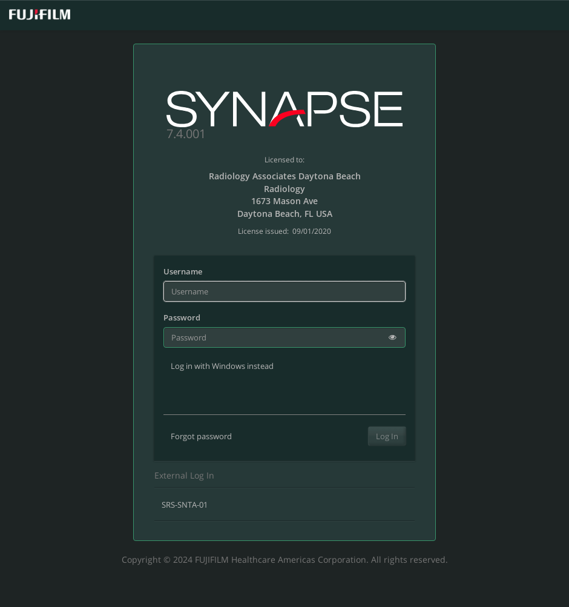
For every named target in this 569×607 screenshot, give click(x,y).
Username (182, 271)
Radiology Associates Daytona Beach (285, 176)
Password (181, 317)
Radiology (284, 188)
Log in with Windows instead (222, 365)
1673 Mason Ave (284, 200)
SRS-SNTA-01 (185, 504)
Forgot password (201, 436)
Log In (387, 436)
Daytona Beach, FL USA (284, 213)
